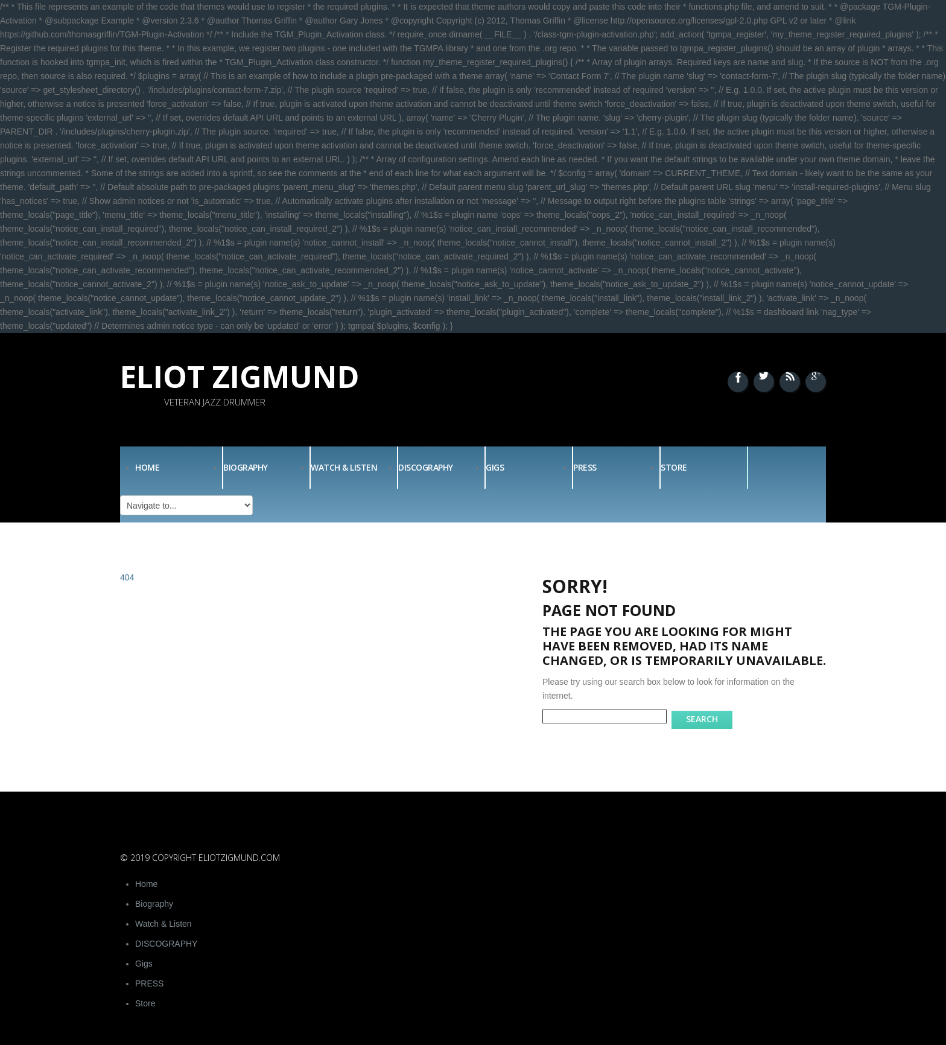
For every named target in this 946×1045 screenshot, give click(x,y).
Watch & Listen (344, 467)
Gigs (495, 467)
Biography (245, 467)
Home (147, 467)
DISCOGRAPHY (425, 467)
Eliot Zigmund (240, 376)
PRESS (585, 467)
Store (674, 467)
